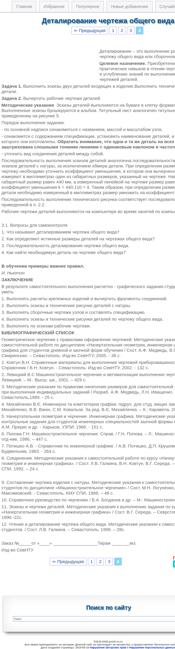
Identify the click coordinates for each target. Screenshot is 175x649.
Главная (24, 6)
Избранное (54, 6)
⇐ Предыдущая (90, 30)
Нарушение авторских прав (108, 647)
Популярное (87, 6)
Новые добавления (129, 6)
